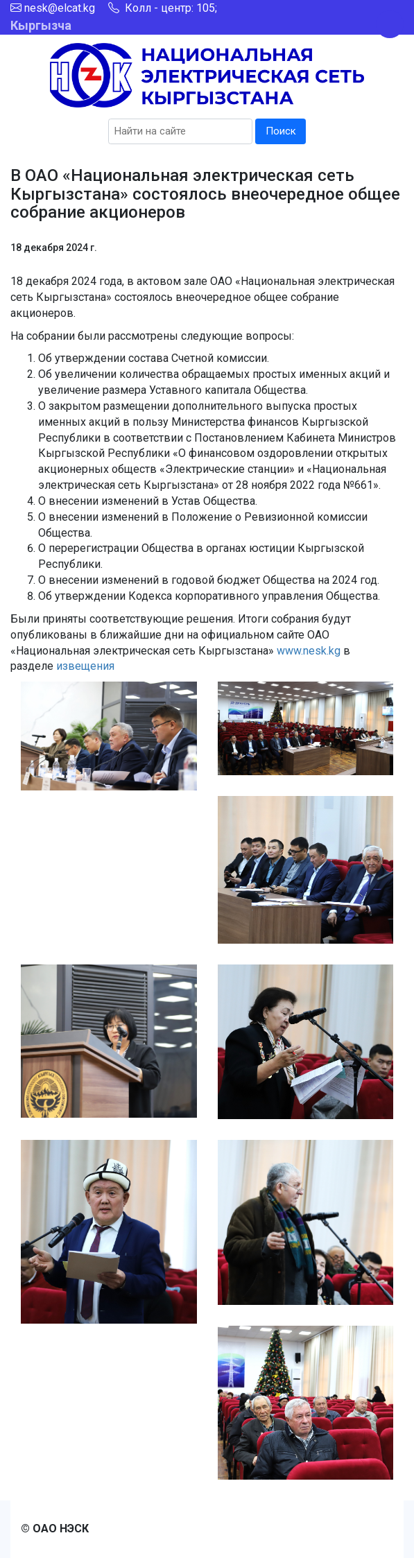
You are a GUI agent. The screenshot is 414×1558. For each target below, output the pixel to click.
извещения (85, 666)
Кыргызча (40, 25)
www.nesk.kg (308, 650)
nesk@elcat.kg (59, 8)
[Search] (180, 131)
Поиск (281, 131)
